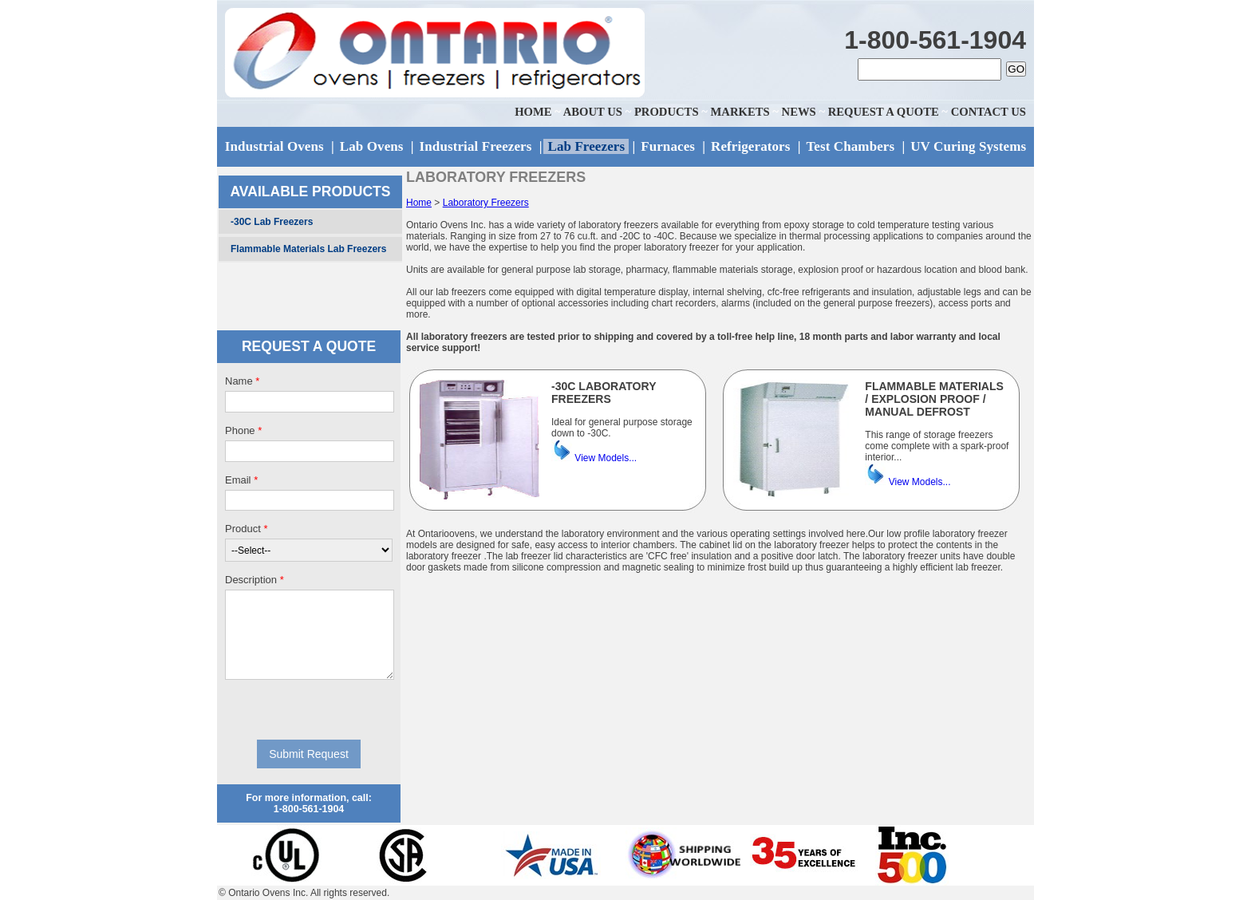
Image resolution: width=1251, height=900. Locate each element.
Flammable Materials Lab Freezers (308, 249)
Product (246, 529)
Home (419, 202)
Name (242, 381)
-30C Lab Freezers (272, 221)
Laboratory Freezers (486, 202)
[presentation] (309, 709)
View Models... (605, 458)
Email (241, 480)
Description (254, 580)
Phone (243, 430)
